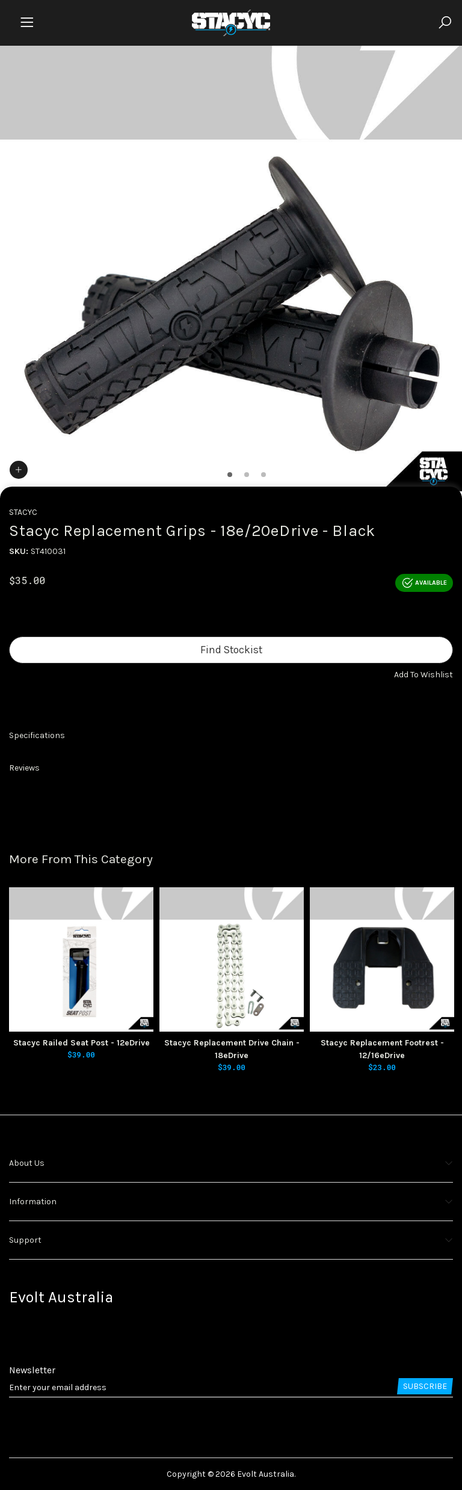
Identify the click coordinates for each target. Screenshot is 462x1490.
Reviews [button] (24, 768)
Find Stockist (231, 650)
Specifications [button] (37, 735)
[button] (423, 675)
